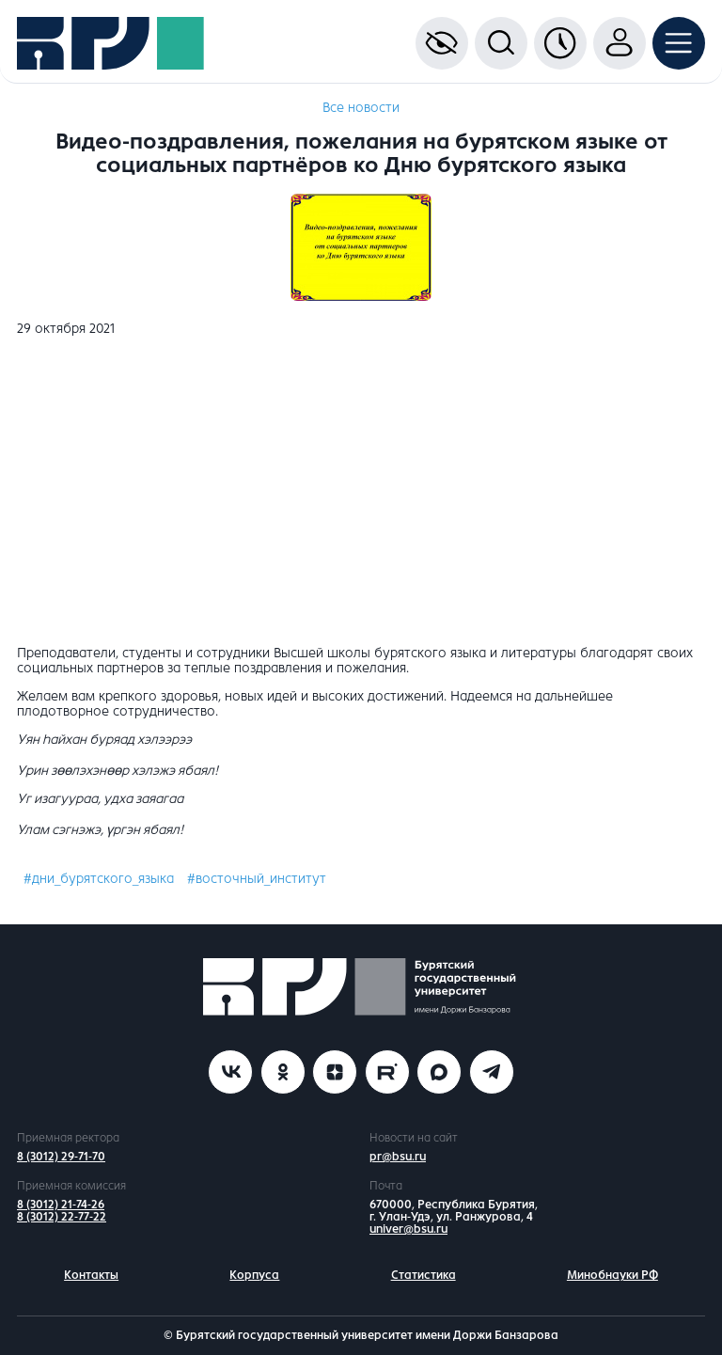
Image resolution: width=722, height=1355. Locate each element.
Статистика (423, 1275)
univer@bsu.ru (408, 1229)
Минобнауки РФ (612, 1275)
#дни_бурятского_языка (99, 879)
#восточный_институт (256, 879)
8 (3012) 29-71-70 (61, 1156)
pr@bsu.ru (397, 1156)
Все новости (361, 108)
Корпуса (254, 1275)
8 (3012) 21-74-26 (60, 1204)
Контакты (91, 1275)
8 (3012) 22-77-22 (61, 1216)
